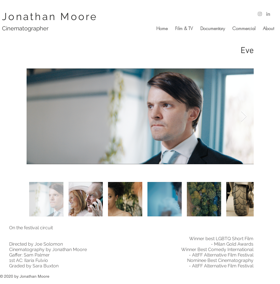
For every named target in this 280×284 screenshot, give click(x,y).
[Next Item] (244, 116)
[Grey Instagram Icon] (260, 14)
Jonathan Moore (50, 16)
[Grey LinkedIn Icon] (268, 14)
